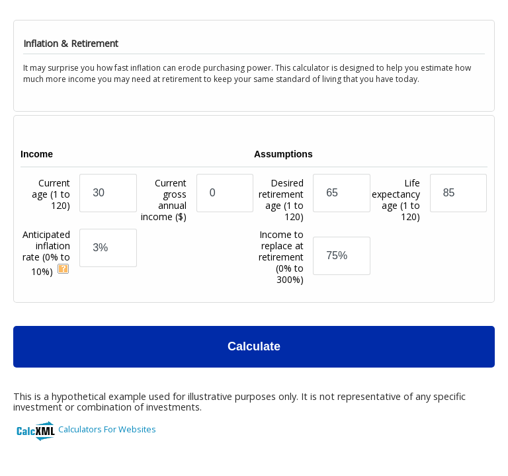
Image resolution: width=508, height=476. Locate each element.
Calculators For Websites (107, 429)
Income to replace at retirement (281, 257)
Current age (51, 205)
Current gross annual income (164, 200)
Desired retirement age (281, 200)
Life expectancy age (396, 200)
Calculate (254, 346)
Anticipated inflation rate (46, 253)
